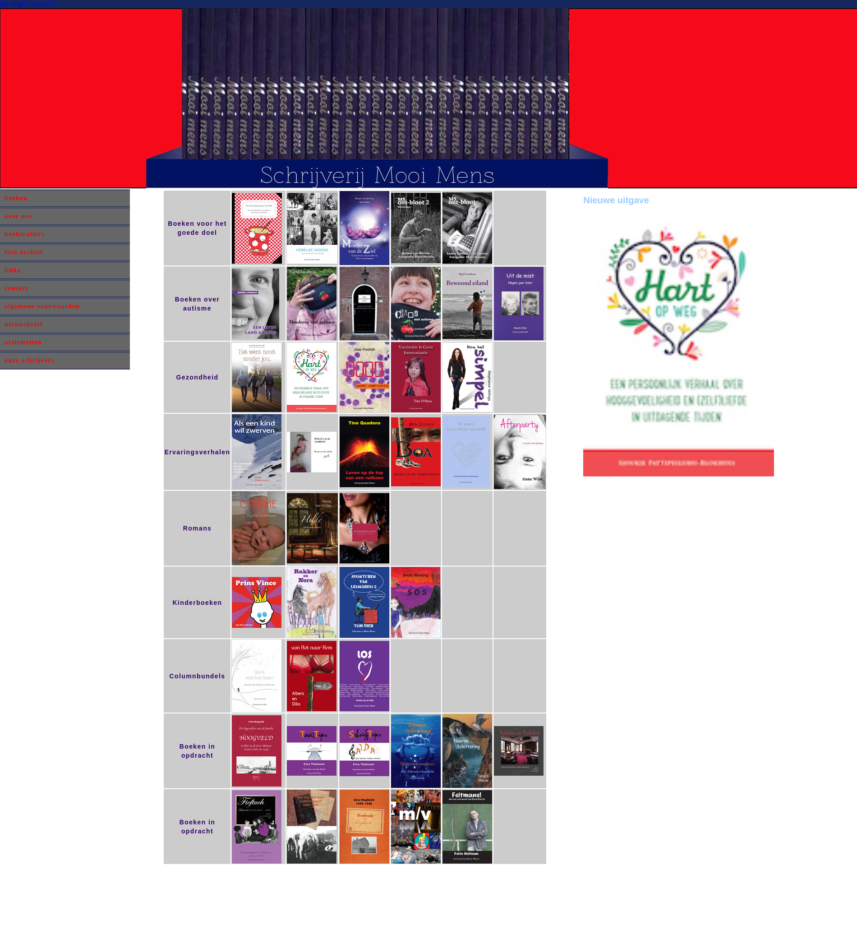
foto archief (24, 252)
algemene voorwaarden (42, 306)
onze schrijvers (30, 360)
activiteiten (23, 342)
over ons (18, 216)
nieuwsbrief (24, 324)
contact (16, 288)
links (13, 270)
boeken (16, 198)
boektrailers (25, 234)
